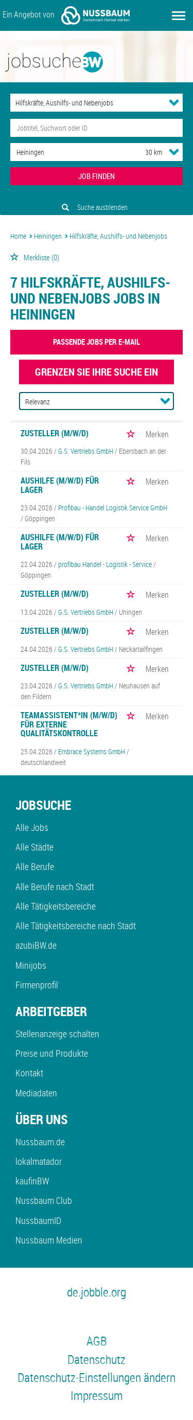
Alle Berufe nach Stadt (54, 886)
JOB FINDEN (96, 176)
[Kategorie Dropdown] (174, 102)
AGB (96, 1341)
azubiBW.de (36, 945)
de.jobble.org (96, 1292)
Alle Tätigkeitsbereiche (55, 906)
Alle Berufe (34, 866)
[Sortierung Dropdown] (165, 401)
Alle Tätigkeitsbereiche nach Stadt (75, 925)
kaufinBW (32, 1181)
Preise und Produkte (51, 1053)
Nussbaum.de (40, 1141)
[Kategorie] (86, 103)
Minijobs (30, 965)
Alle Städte (34, 847)
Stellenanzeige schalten (57, 1033)
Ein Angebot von (66, 15)
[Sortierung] (86, 401)
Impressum (97, 1395)
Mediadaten (36, 1093)
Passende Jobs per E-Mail (96, 341)
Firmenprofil (36, 985)
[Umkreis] (144, 152)
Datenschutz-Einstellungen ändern (96, 1377)
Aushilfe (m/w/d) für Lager (60, 485)
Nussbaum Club (43, 1200)
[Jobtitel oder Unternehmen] (96, 128)
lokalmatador (38, 1161)
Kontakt (29, 1073)
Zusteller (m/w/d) (55, 433)
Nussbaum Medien (48, 1240)
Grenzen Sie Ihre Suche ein (96, 372)
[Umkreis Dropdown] (174, 152)
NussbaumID (38, 1220)
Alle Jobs (31, 827)
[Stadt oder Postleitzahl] (68, 152)
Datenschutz (96, 1359)
